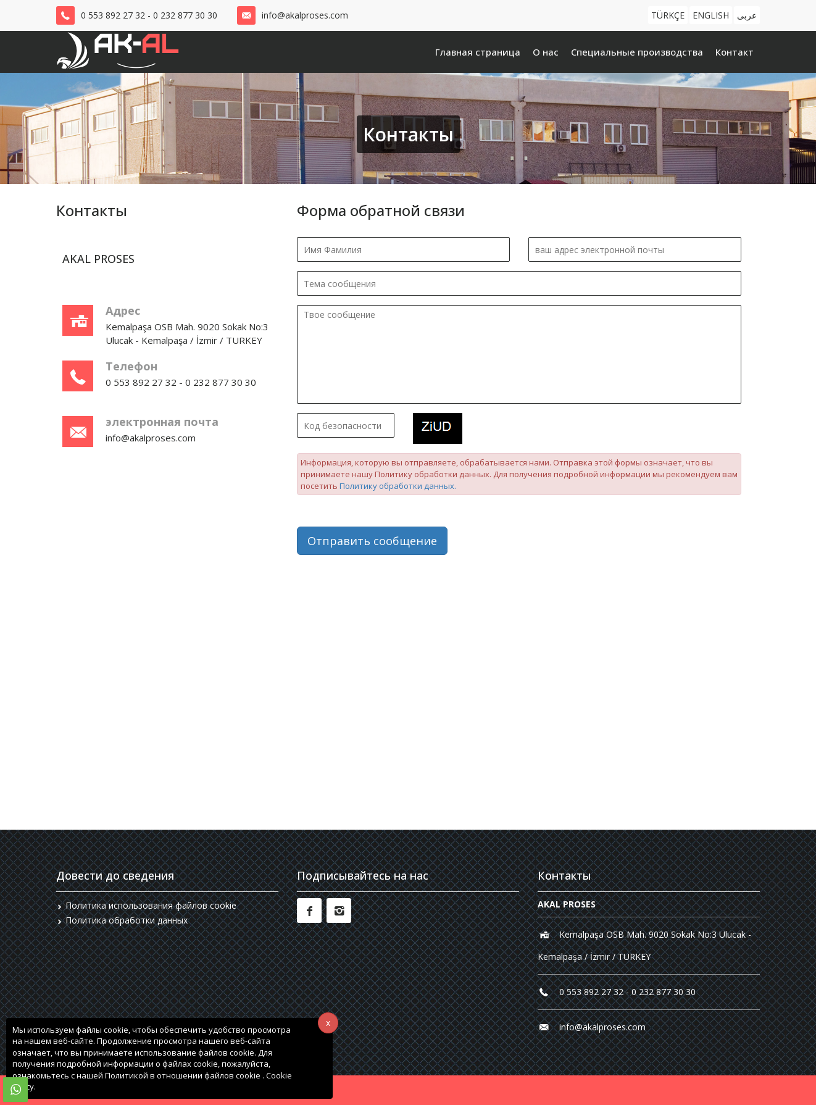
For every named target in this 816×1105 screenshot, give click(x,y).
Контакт (734, 52)
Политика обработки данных (126, 920)
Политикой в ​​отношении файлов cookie (183, 1075)
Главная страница (477, 52)
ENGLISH (711, 15)
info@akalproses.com (305, 15)
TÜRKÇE (668, 15)
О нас (546, 52)
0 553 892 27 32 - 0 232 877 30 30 (149, 15)
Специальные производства (637, 52)
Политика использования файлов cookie (150, 905)
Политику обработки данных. (397, 485)
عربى (747, 15)
